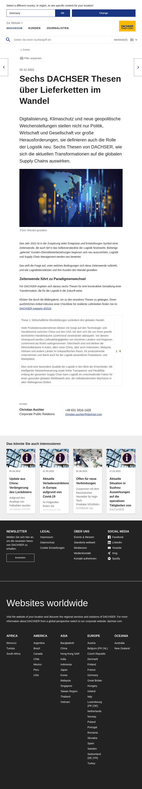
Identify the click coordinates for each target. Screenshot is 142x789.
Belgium (92, 648)
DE (95, 705)
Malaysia (65, 680)
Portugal (92, 727)
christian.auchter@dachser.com (86, 415)
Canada (38, 653)
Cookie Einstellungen (52, 547)
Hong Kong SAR (70, 653)
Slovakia (92, 738)
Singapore (66, 685)
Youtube (115, 547)
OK (63, 13)
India (63, 659)
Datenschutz (47, 542)
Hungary (92, 685)
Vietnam (65, 701)
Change (103, 13)
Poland (91, 721)
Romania (92, 732)
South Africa (13, 653)
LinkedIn (115, 542)
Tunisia (10, 648)
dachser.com (114, 621)
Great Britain (94, 680)
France (91, 669)
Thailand (65, 696)
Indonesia (66, 664)
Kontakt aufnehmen (85, 558)
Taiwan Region (68, 691)
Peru (36, 669)
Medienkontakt (82, 553)
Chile (36, 659)
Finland (91, 664)
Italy (89, 696)
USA (36, 675)
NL (105, 648)
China (63, 648)
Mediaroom (15, 28)
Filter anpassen (30, 59)
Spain (90, 743)
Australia (119, 643)
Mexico (37, 664)
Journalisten (60, 28)
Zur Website (15, 23)
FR (100, 648)
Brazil (36, 648)
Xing (112, 553)
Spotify (114, 558)
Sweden (92, 748)
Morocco (11, 643)
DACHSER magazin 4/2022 (35, 309)
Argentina (39, 643)
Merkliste (121, 40)
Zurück (25, 50)
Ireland (91, 691)
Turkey (91, 763)
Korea (63, 675)
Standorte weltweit (84, 542)
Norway (91, 716)
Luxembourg (94, 701)
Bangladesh (67, 643)
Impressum (46, 537)
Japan (63, 669)
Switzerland (94, 754)
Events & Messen (84, 537)
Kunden (37, 28)
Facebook (116, 537)
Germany (92, 675)
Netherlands (94, 711)
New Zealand (122, 648)
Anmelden (20, 558)
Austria (91, 643)
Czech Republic (96, 653)
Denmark (92, 659)
